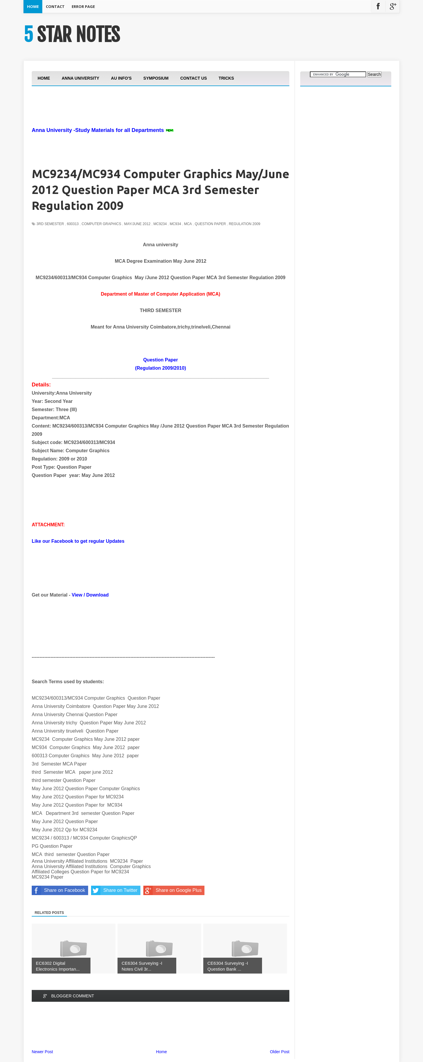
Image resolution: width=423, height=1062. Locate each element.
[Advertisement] (139, 122)
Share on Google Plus (172, 890)
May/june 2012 (137, 224)
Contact (55, 6)
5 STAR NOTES (72, 35)
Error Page (83, 6)
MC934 (175, 224)
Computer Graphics (101, 224)
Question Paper (210, 224)
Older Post (279, 1051)
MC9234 (160, 224)
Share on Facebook (58, 890)
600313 (73, 224)
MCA (188, 224)
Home (33, 6)
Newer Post (42, 1051)
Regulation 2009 (244, 224)
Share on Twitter (114, 890)
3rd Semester (50, 224)
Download (97, 594)
